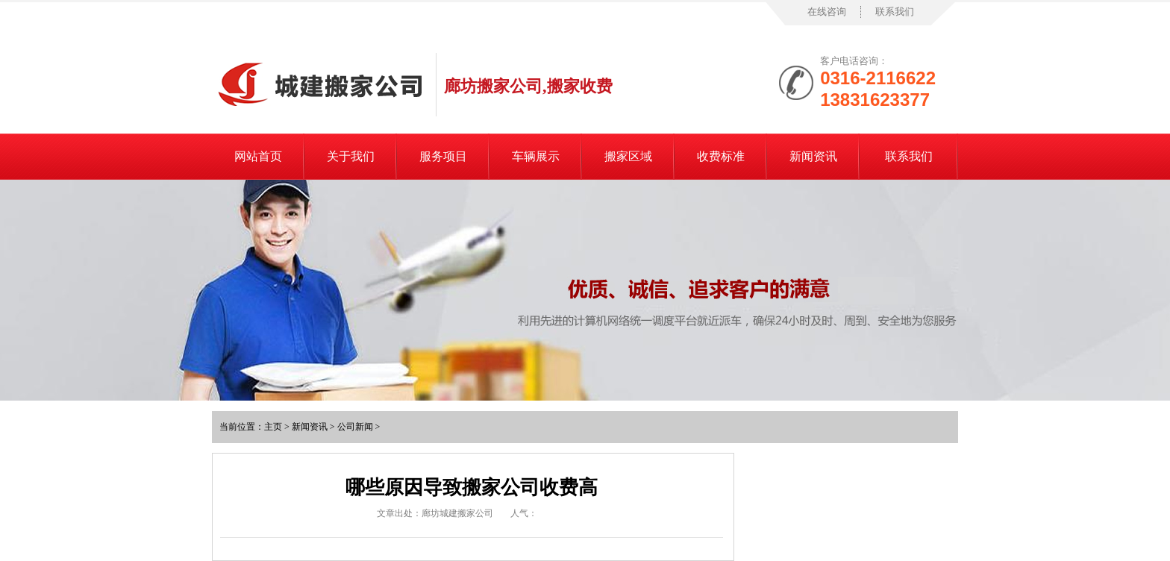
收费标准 (721, 156)
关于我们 (351, 156)
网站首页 (258, 156)
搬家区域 (628, 156)
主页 (273, 426)
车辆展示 (536, 156)
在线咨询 (826, 11)
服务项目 (443, 156)
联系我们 (894, 11)
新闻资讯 (813, 156)
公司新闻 (355, 426)
